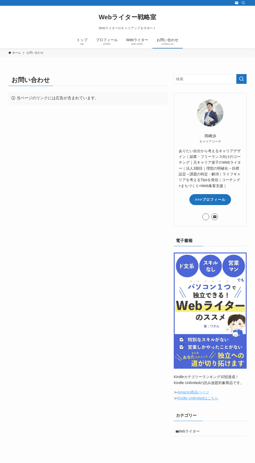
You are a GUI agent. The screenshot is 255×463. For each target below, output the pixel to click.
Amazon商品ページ (193, 392)
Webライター (191, 432)
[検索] (243, 3)
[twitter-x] (229, 3)
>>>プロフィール (210, 199)
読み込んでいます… (88, 209)
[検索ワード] (210, 79)
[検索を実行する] (241, 79)
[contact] (236, 3)
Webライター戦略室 (127, 17)
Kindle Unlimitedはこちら (197, 398)
